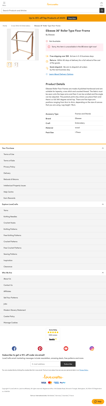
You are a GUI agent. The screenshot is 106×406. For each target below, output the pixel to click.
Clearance (8, 266)
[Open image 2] (16, 64)
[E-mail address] (45, 364)
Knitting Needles (10, 216)
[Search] (101, 10)
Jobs (5, 304)
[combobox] (50, 10)
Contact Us (8, 285)
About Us (7, 279)
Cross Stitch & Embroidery (21, 26)
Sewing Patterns (10, 254)
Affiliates (7, 291)
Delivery (7, 173)
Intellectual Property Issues (15, 185)
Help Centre (8, 192)
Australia (65, 395)
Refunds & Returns (11, 179)
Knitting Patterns (10, 229)
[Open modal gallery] (23, 44)
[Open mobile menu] (4, 4)
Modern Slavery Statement (15, 310)
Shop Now (72, 18)
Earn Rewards (9, 198)
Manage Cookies (11, 322)
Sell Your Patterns (11, 297)
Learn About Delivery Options (61, 74)
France (71, 395)
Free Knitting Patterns (12, 235)
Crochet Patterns (10, 241)
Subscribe (68, 364)
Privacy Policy (9, 167)
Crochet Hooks (9, 223)
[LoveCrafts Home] (53, 376)
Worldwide (50, 395)
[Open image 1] (9, 64)
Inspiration (8, 260)
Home (5, 26)
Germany (58, 395)
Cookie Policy (9, 316)
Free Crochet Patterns (12, 248)
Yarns (6, 210)
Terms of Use (9, 154)
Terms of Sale (9, 160)
